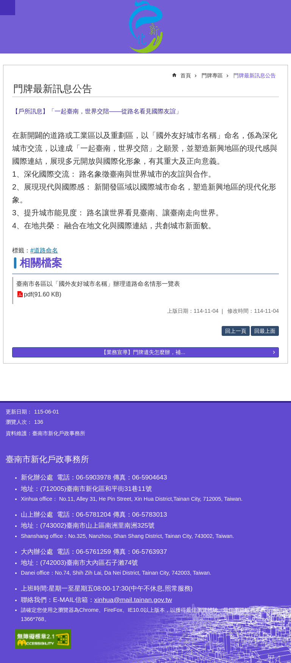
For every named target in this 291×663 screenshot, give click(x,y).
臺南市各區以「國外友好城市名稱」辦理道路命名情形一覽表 (98, 284)
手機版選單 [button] (7, 7)
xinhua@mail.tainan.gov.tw (133, 599)
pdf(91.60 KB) (42, 294)
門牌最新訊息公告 (254, 75)
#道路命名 (44, 250)
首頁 (185, 75)
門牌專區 (212, 75)
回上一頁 (235, 331)
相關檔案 (41, 263)
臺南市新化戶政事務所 (145, 26)
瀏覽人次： (19, 422)
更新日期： (19, 412)
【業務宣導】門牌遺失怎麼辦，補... (143, 352)
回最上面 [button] (264, 331)
